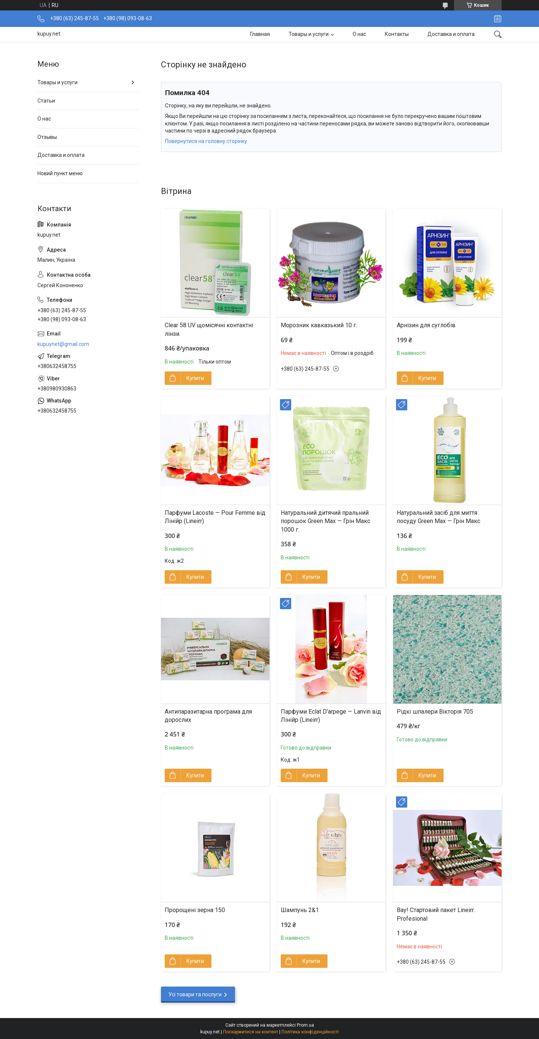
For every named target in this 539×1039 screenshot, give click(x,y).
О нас (359, 34)
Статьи (46, 101)
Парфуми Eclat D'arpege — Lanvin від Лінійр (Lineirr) (331, 715)
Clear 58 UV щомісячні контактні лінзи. (209, 329)
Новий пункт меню (60, 173)
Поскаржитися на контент (250, 1032)
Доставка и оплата (451, 34)
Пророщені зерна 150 (195, 910)
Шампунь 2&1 (300, 910)
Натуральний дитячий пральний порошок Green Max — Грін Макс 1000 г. (325, 521)
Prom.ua (305, 1025)
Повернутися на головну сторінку (206, 141)
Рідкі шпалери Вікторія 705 (435, 711)
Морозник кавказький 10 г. (319, 325)
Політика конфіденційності (310, 1032)
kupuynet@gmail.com (63, 344)
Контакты (397, 34)
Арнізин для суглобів (426, 325)
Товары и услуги (309, 34)
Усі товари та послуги (195, 994)
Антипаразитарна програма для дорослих (208, 715)
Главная (260, 34)
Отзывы (47, 137)
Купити (195, 378)
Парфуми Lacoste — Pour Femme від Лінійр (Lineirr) (215, 517)
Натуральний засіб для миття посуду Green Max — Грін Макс (438, 517)
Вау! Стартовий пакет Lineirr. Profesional (436, 914)
